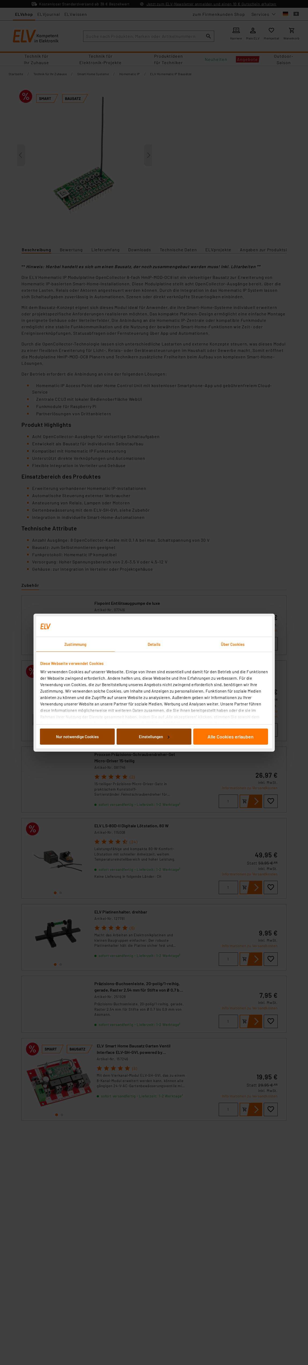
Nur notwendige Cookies (77, 736)
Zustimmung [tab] (75, 644)
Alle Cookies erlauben (230, 737)
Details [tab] (154, 644)
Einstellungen (154, 736)
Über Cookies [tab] (232, 644)
